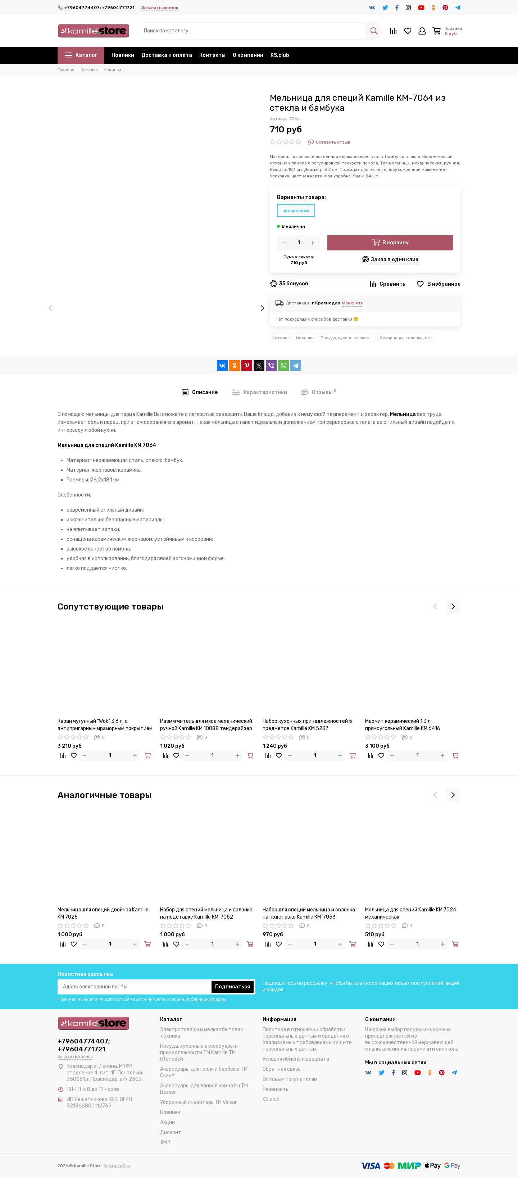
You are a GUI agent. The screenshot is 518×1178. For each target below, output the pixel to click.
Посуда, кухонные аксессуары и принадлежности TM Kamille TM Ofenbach (348, 337)
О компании (248, 55)
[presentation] (50, 309)
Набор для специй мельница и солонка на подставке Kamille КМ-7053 (309, 913)
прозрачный (296, 210)
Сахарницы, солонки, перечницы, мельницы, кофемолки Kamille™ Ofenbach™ (407, 337)
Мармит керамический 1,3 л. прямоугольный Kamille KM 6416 (402, 724)
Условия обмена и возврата (296, 1059)
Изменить (352, 302)
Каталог (81, 55)
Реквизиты (276, 1089)
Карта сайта (117, 1165)
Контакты (212, 55)
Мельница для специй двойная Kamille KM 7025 (103, 913)
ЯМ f (165, 1143)
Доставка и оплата (166, 55)
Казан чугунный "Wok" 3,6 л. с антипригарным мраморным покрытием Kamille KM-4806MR (105, 725)
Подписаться (232, 987)
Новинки (123, 55)
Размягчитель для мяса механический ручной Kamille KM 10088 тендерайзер (206, 724)
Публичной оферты (205, 999)
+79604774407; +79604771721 (96, 7)
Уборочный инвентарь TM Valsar (198, 1102)
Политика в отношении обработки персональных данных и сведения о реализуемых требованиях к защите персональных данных (307, 1039)
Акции (167, 1122)
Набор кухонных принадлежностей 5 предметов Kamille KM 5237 (307, 724)
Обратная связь (282, 1069)
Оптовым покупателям (290, 1079)
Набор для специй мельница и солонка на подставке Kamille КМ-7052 (206, 913)
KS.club (280, 55)
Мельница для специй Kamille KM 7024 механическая (410, 913)
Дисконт (170, 1132)
